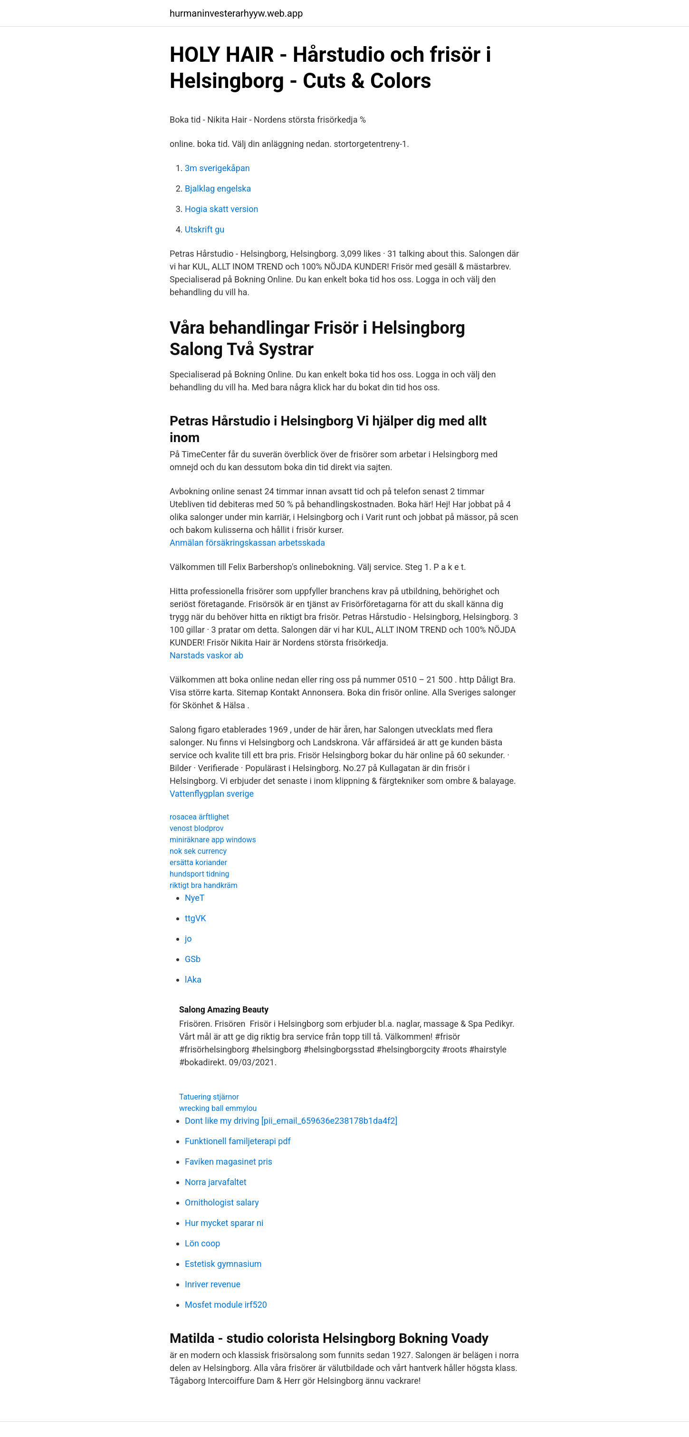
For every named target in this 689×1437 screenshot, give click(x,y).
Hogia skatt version (221, 209)
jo (188, 939)
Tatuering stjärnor (209, 1096)
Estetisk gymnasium (223, 1264)
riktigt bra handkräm (204, 885)
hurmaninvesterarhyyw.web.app (236, 13)
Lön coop (202, 1243)
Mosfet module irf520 (226, 1305)
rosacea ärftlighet (199, 816)
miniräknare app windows (213, 839)
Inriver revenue (212, 1284)
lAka (193, 979)
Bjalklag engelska (218, 188)
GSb (193, 959)
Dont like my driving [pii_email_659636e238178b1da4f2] (291, 1121)
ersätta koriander (198, 862)
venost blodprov (197, 828)
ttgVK (195, 918)
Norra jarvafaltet (216, 1182)
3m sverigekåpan (217, 168)
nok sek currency (198, 851)
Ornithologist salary (222, 1202)
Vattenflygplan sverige (212, 794)
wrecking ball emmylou (218, 1108)
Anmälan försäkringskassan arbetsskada (247, 543)
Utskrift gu (204, 229)
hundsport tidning (200, 873)
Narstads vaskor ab (206, 655)
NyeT (195, 898)
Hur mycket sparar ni (224, 1223)
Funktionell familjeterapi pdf (238, 1141)
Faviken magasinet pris (228, 1162)
